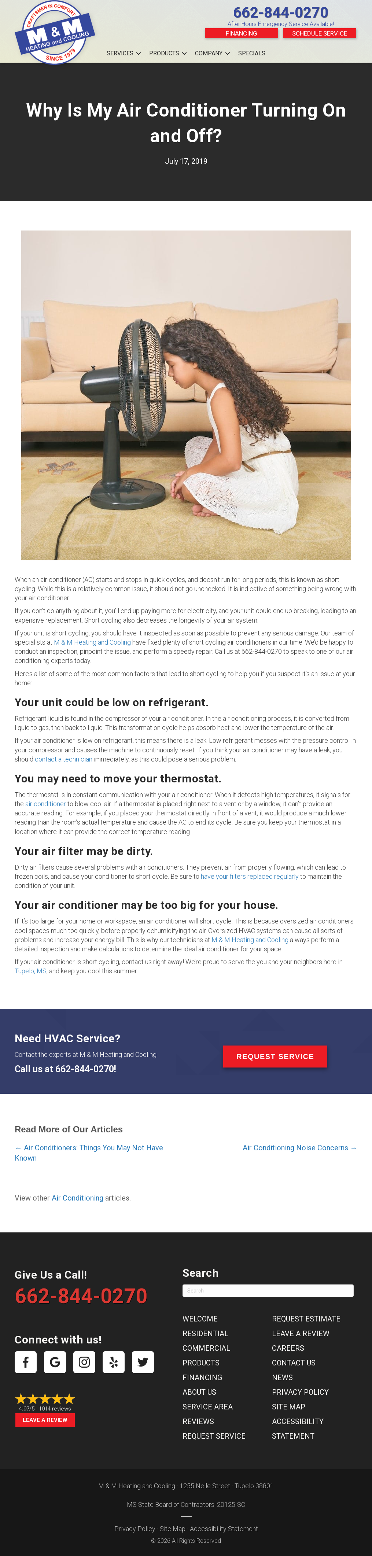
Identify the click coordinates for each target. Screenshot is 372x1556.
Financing (241, 33)
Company (208, 53)
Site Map (288, 1406)
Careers (288, 1348)
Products (164, 53)
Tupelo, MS (31, 971)
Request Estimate (306, 1319)
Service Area (208, 1406)
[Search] (268, 1290)
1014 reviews (55, 1408)
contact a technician (63, 759)
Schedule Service (319, 33)
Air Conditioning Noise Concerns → (300, 1147)
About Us (199, 1392)
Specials (251, 53)
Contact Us (294, 1362)
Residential (205, 1333)
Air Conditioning (77, 1198)
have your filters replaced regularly (250, 876)
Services (120, 53)
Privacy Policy (300, 1392)
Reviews (198, 1421)
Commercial (206, 1348)
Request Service (214, 1436)
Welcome (200, 1319)
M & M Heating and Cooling (92, 642)
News (282, 1377)
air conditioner (45, 804)
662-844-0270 (280, 12)
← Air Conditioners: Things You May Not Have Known (89, 1152)
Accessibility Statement (224, 1529)
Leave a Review (45, 1420)
